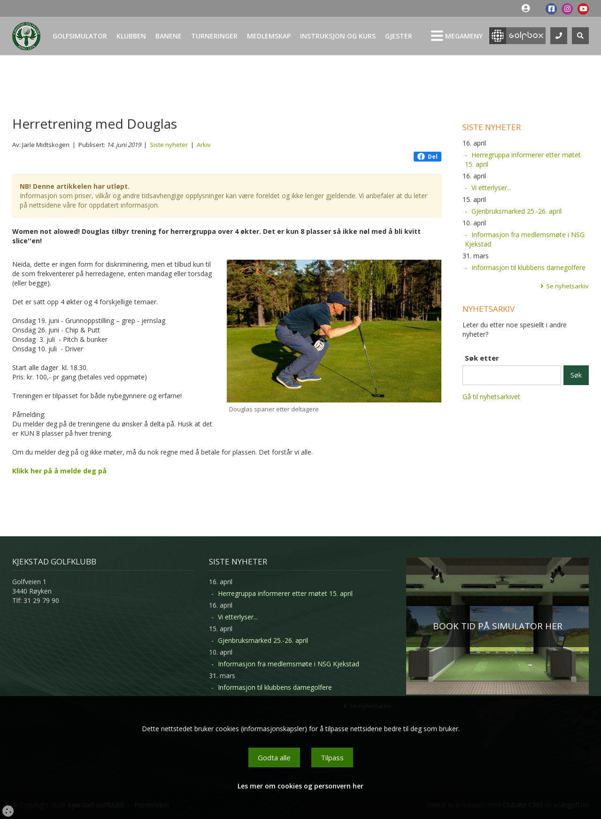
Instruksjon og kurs (338, 35)
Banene (168, 35)
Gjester (398, 35)
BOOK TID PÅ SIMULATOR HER (497, 626)
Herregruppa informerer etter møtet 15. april (523, 159)
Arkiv (204, 144)
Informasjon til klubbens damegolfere (528, 267)
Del (427, 157)
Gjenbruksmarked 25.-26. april (516, 211)
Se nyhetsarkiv (567, 286)
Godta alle (274, 757)
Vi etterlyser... (491, 187)
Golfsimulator (80, 35)
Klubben (131, 35)
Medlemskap (269, 35)
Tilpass (332, 757)
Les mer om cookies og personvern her (300, 785)
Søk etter (482, 358)
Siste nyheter (169, 144)
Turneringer (214, 35)
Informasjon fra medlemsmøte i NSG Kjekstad (525, 239)
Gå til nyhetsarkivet (491, 396)
